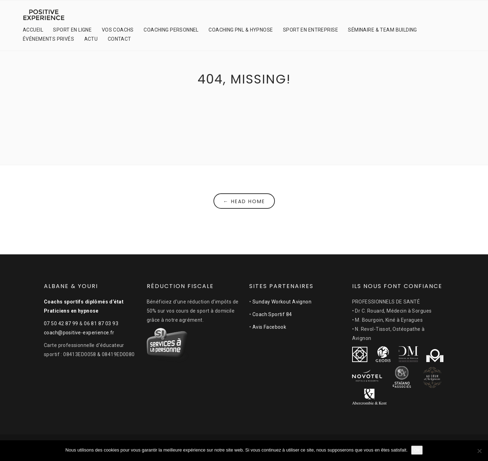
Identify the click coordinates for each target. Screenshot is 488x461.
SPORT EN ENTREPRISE (310, 30)
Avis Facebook (269, 327)
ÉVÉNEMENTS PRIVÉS (48, 39)
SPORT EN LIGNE (72, 30)
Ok (417, 450)
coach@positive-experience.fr (79, 332)
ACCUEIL (33, 30)
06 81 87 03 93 (101, 323)
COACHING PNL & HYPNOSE (241, 30)
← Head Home (244, 201)
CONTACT (119, 39)
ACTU (91, 39)
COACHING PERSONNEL (171, 30)
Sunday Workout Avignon (281, 302)
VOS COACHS (118, 30)
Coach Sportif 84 (272, 314)
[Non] (479, 450)
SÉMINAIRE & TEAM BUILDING (382, 30)
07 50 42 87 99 (61, 323)
